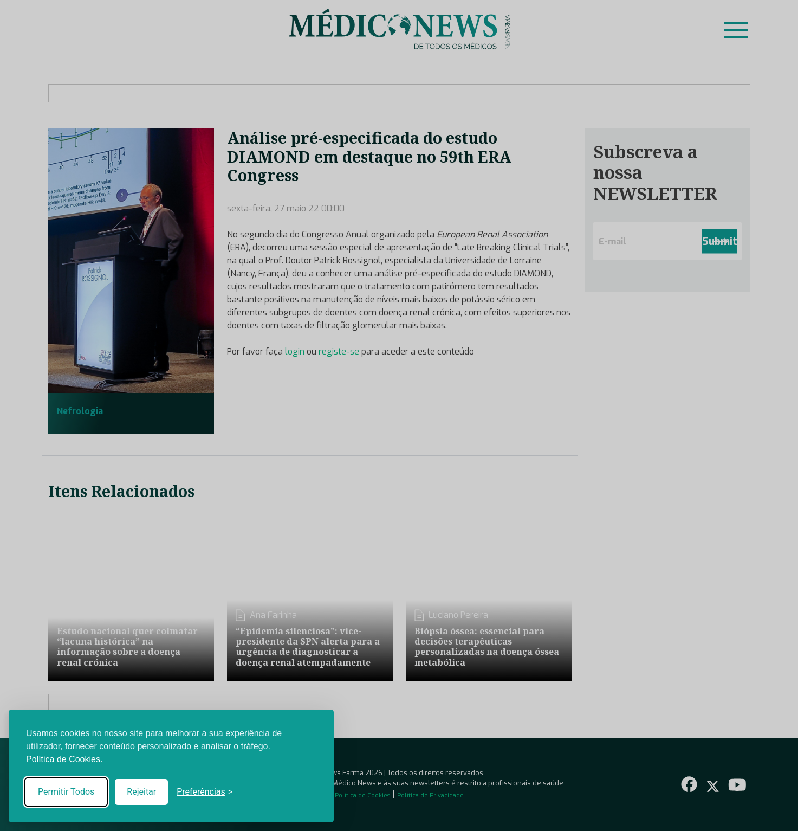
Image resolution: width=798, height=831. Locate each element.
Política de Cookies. (64, 759)
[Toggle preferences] (204, 792)
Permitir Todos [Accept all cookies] (66, 792)
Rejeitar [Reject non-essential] (141, 792)
